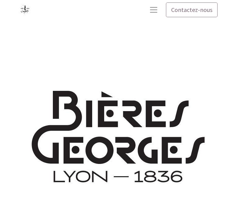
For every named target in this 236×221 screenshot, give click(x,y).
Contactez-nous (191, 10)
